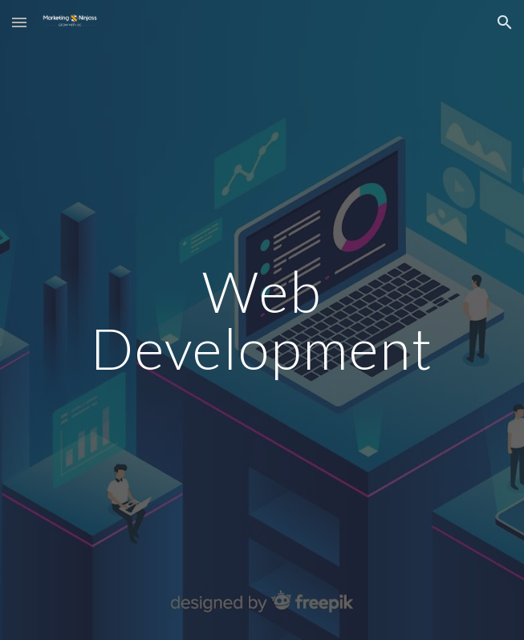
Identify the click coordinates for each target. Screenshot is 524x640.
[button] (19, 22)
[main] (262, 320)
